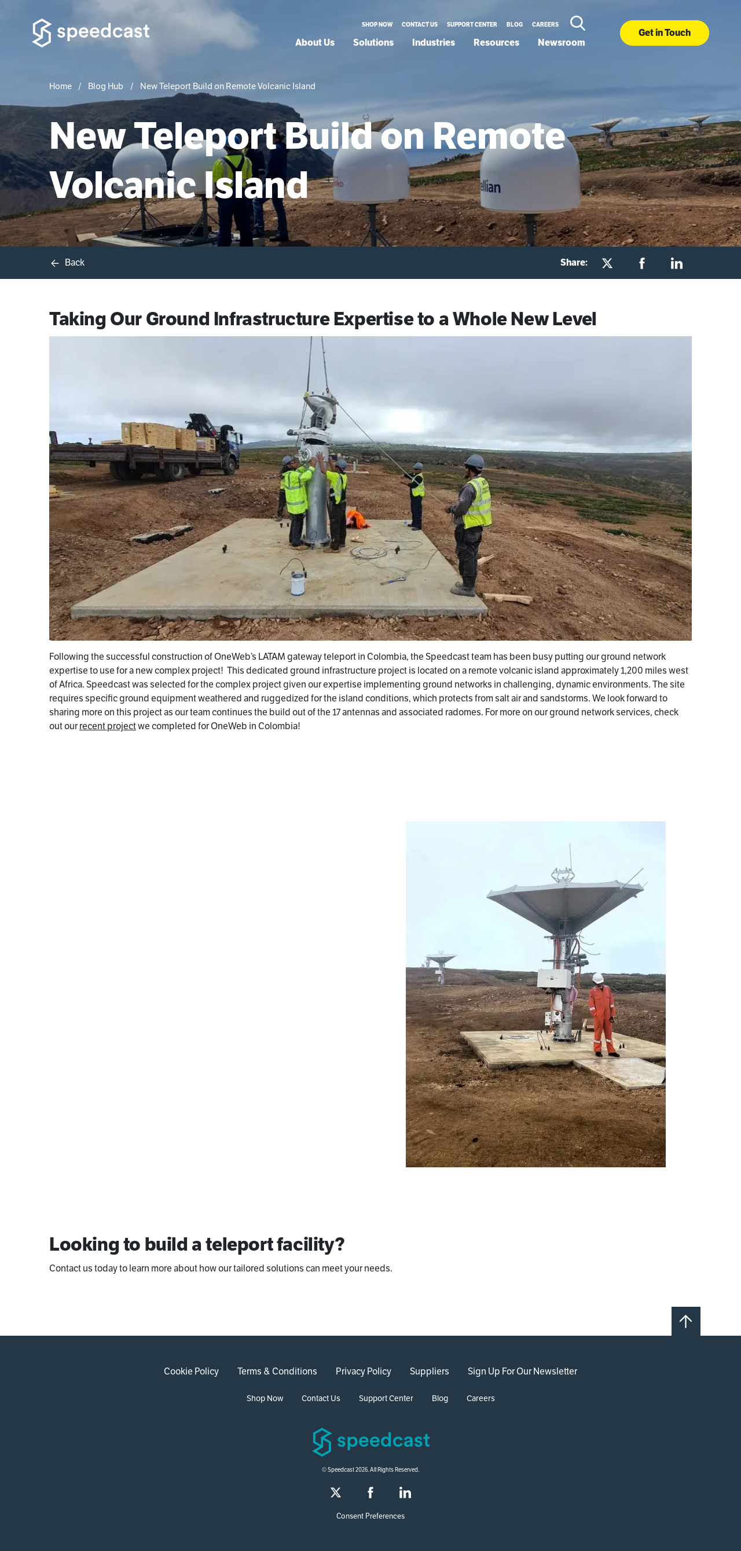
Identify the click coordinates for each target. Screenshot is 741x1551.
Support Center (472, 24)
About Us (315, 42)
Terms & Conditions (277, 1371)
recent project (107, 726)
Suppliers (429, 1371)
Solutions (373, 42)
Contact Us (420, 24)
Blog (515, 24)
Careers (545, 24)
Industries (433, 42)
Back (67, 262)
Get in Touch (665, 33)
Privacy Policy (363, 1371)
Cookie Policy (191, 1371)
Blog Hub (105, 85)
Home (60, 85)
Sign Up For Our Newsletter (522, 1371)
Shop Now (377, 24)
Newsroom (561, 42)
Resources (496, 42)
